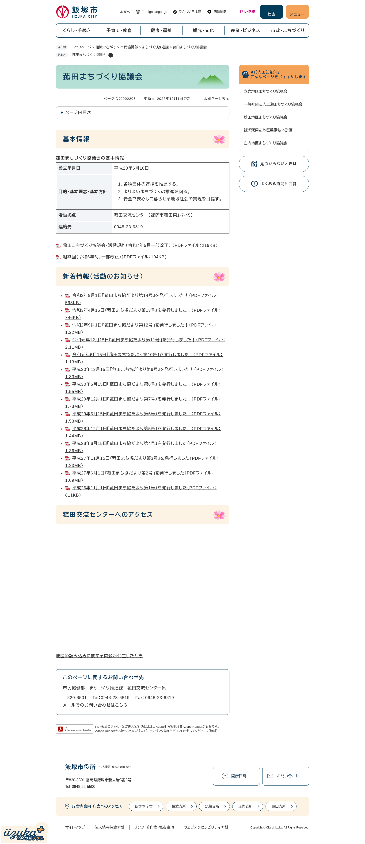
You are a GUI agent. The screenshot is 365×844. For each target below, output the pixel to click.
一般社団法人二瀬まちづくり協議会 (273, 104)
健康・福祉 (161, 30)
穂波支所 (179, 806)
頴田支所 (279, 806)
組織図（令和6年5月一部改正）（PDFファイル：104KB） (115, 257)
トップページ (81, 47)
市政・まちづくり (288, 30)
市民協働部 (74, 688)
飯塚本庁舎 (143, 806)
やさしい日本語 (190, 12)
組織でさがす (105, 47)
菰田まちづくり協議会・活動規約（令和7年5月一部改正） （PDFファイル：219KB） (140, 245)
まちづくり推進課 (155, 47)
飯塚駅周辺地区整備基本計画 (268, 130)
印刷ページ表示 (216, 99)
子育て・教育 (119, 30)
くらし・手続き (76, 30)
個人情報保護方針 (110, 827)
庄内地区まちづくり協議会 (265, 143)
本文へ (125, 12)
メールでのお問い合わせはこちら (95, 705)
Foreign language (154, 12)
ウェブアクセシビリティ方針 (206, 827)
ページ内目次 (78, 112)
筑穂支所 (212, 806)
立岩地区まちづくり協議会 (265, 91)
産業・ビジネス (246, 30)
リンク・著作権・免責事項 (154, 827)
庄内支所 (245, 806)
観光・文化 (203, 30)
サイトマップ (75, 827)
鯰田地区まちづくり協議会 (265, 117)
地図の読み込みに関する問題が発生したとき (99, 655)
